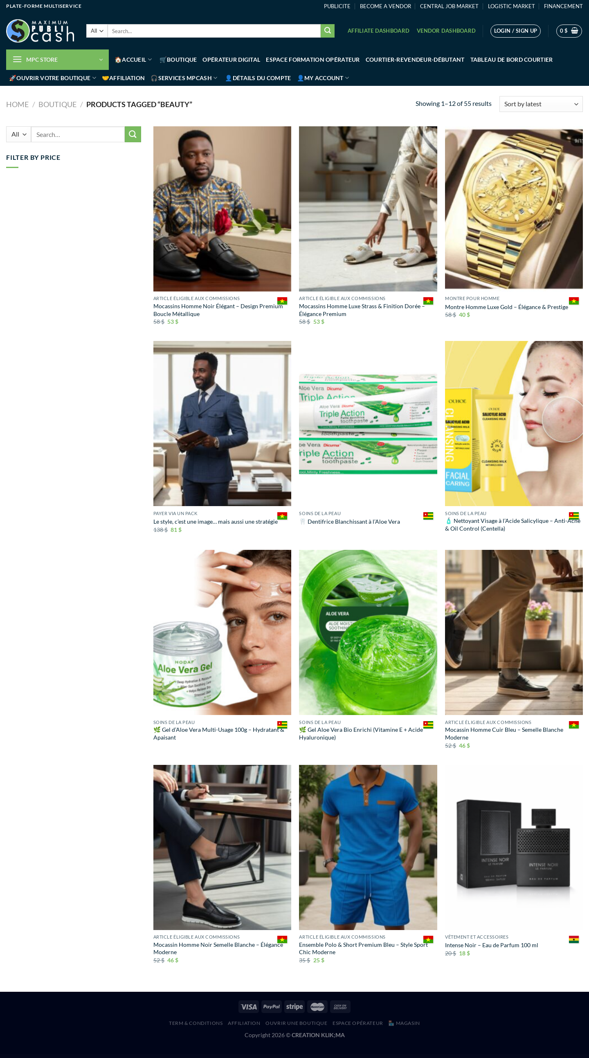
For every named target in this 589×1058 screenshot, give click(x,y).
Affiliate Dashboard (378, 30)
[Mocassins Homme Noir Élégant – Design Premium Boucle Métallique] (222, 208)
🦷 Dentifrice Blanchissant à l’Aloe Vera (349, 521)
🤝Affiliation (123, 77)
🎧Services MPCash (184, 78)
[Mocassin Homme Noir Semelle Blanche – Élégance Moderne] (222, 847)
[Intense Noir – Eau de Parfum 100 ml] (514, 847)
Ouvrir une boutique (296, 1023)
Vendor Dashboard (446, 30)
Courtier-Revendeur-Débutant (415, 59)
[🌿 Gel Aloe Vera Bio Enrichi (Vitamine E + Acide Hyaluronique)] (368, 632)
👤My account (323, 78)
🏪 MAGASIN (404, 1023)
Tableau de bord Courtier (511, 59)
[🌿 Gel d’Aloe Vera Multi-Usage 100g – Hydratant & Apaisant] (222, 632)
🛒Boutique (178, 59)
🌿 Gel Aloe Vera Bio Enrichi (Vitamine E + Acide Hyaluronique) (361, 733)
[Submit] (328, 31)
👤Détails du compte (258, 77)
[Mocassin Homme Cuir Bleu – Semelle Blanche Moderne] (514, 632)
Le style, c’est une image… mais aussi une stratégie (215, 521)
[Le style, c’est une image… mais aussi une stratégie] (222, 423)
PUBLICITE (337, 6)
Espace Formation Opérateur (313, 59)
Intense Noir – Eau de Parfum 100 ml (491, 944)
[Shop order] (541, 104)
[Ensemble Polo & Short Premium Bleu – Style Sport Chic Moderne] (368, 847)
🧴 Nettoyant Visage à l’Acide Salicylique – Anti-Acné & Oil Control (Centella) (512, 524)
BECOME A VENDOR (385, 6)
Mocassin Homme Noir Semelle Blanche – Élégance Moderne (218, 948)
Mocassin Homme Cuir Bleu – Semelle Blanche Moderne (504, 733)
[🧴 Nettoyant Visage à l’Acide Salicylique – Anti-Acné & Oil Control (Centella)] (514, 423)
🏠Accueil (133, 59)
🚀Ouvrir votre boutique (52, 78)
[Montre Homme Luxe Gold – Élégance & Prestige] (514, 208)
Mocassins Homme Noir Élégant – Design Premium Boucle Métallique (218, 310)
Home (17, 104)
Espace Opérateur (358, 1023)
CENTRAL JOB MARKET (449, 6)
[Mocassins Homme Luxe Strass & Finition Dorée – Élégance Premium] (368, 208)
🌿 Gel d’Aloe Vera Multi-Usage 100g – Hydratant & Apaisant (218, 733)
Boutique (57, 104)
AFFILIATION (244, 1023)
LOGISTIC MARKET (511, 6)
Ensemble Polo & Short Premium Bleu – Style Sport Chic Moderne (363, 948)
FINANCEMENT (563, 6)
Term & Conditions (196, 1023)
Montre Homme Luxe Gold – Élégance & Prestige (506, 306)
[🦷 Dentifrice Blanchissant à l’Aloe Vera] (368, 423)
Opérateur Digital (231, 59)
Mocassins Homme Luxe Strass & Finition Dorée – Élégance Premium (362, 310)
